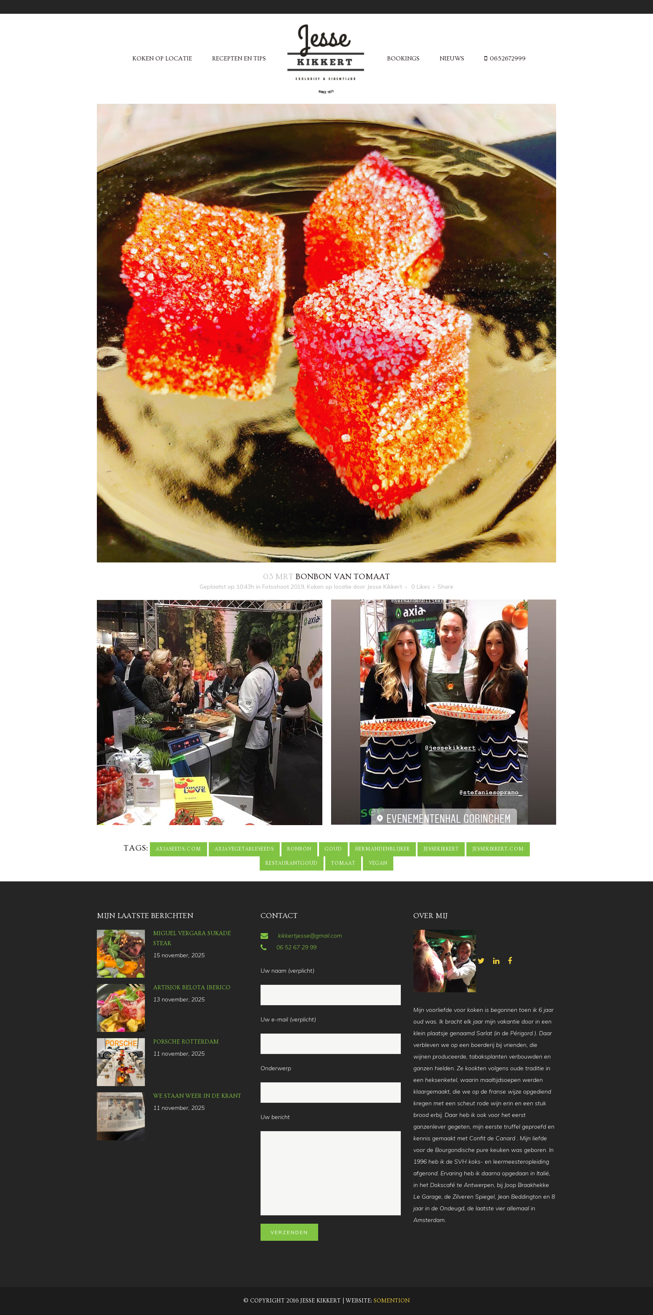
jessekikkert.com (498, 849)
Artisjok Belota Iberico (191, 987)
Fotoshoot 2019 (283, 586)
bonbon (299, 849)
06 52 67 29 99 (296, 947)
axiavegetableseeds (244, 849)
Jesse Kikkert (384, 586)
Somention (392, 1300)
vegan (378, 863)
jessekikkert (441, 849)
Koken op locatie (329, 586)
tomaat (343, 863)
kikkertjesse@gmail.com (310, 935)
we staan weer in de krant (197, 1096)
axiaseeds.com (178, 849)
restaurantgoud (292, 863)
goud (333, 849)
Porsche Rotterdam (186, 1042)
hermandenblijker (382, 849)
